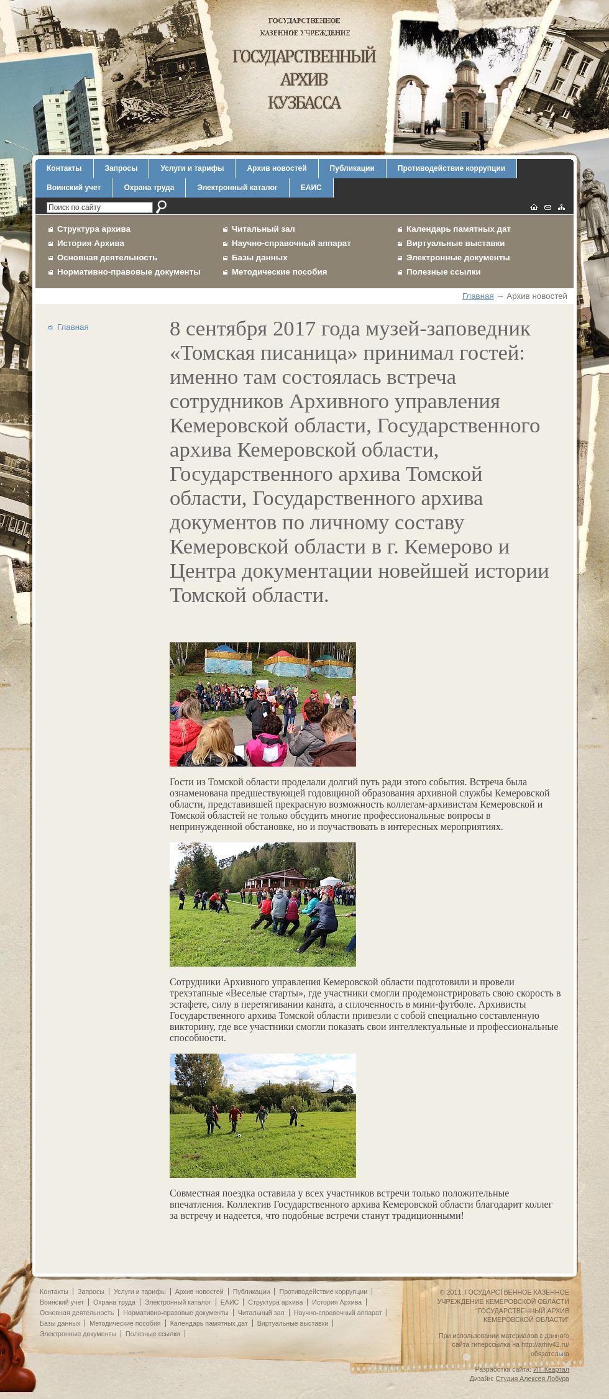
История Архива (90, 243)
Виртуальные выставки (455, 243)
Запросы (121, 168)
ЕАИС (311, 187)
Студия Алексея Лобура (532, 1378)
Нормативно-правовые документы (129, 271)
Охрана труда (149, 187)
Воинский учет (74, 187)
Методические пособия (279, 271)
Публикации (352, 168)
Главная (478, 296)
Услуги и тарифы (192, 168)
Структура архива (93, 229)
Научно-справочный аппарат (291, 243)
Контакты (64, 168)
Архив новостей (276, 168)
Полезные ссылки (443, 271)
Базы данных (260, 257)
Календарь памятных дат (458, 229)
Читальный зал (263, 229)
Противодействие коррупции (451, 168)
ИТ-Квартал (551, 1369)
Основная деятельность (107, 257)
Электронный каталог (237, 187)
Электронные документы (458, 257)
